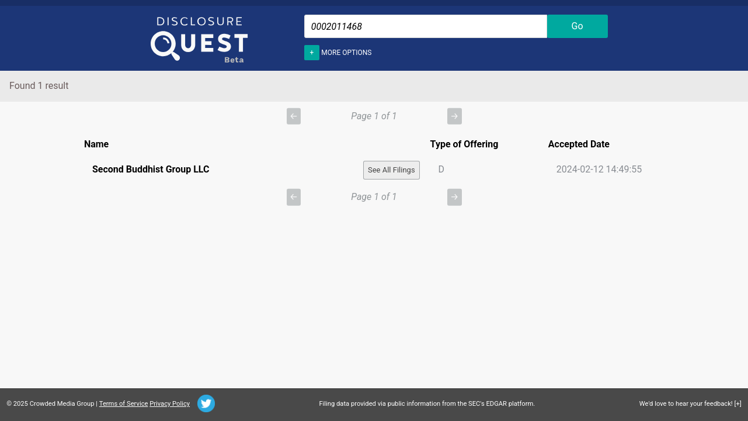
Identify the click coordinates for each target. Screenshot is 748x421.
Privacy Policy (169, 404)
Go (577, 26)
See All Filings (391, 169)
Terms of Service (123, 404)
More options (338, 51)
